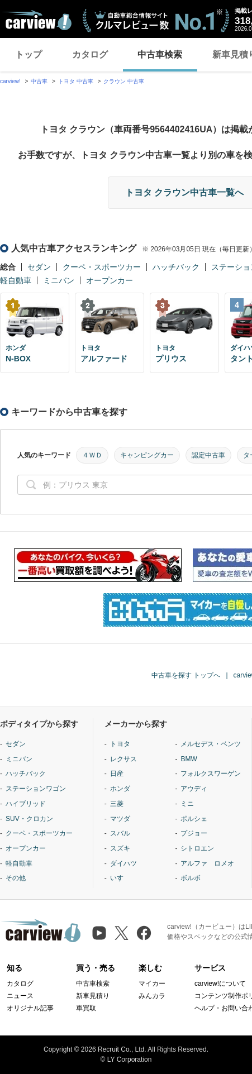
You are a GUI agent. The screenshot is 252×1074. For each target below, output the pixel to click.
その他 (16, 878)
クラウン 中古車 (123, 81)
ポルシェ (193, 819)
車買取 (86, 1008)
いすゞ (120, 878)
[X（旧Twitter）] (121, 933)
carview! (10, 81)
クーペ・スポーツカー (102, 266)
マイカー (152, 983)
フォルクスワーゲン (210, 773)
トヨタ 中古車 (75, 81)
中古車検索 (159, 54)
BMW (188, 759)
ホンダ (120, 789)
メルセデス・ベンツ (210, 744)
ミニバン (58, 280)
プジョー (193, 833)
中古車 (39, 81)
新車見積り (93, 996)
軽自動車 (15, 280)
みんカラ (152, 996)
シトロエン (197, 848)
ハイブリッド (26, 804)
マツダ (120, 819)
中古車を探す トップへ (185, 675)
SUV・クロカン (29, 819)
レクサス (123, 759)
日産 (116, 773)
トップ (28, 54)
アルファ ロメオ (207, 863)
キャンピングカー (147, 455)
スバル (120, 833)
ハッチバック (176, 266)
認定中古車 (208, 455)
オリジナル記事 (30, 1008)
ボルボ (190, 878)
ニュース (20, 996)
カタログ (90, 54)
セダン (39, 266)
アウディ (193, 789)
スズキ (120, 848)
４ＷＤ (92, 455)
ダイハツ (123, 863)
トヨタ (120, 744)
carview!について (220, 983)
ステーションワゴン (36, 789)
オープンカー (109, 280)
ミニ (187, 804)
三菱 (116, 804)
